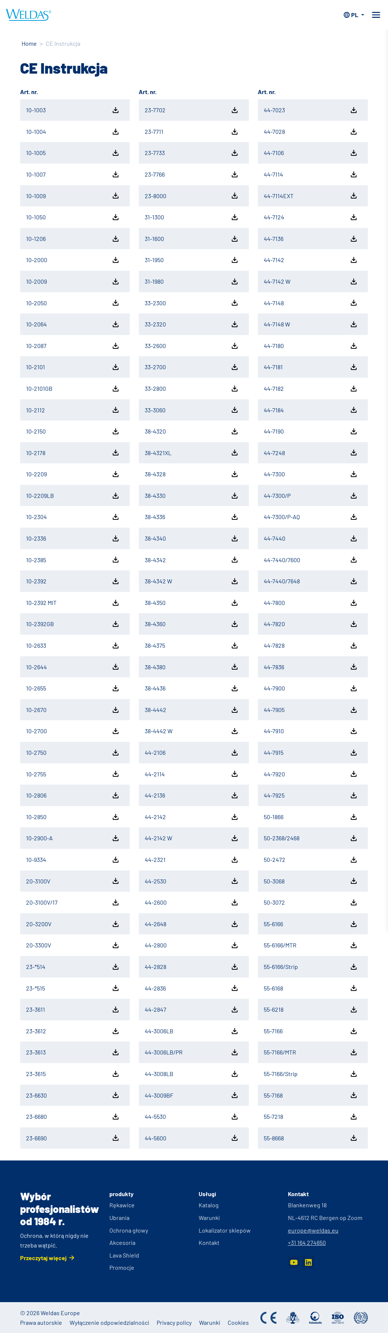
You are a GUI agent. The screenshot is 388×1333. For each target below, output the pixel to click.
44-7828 (311, 645)
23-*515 (73, 987)
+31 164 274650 (307, 1242)
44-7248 (311, 452)
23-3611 (73, 1009)
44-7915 (311, 752)
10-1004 (73, 131)
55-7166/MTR (311, 1052)
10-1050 (73, 217)
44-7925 (311, 795)
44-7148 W (311, 324)
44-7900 (311, 688)
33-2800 (192, 388)
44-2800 (192, 945)
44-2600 (192, 902)
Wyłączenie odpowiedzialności (109, 1322)
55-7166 (311, 1031)
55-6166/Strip (311, 966)
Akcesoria (122, 1242)
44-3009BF (192, 1095)
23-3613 (73, 1052)
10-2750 (73, 752)
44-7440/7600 (311, 559)
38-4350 (192, 602)
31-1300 (192, 217)
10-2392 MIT (73, 602)
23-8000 (192, 195)
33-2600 (192, 345)
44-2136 (192, 795)
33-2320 (192, 324)
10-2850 (73, 816)
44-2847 (192, 1009)
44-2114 (192, 773)
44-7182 (311, 388)
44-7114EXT (311, 195)
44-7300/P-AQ (311, 516)
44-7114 (311, 174)
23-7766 (192, 174)
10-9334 (73, 859)
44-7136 (311, 238)
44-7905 (311, 709)
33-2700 (192, 367)
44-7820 (311, 623)
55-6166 (311, 924)
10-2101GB (73, 388)
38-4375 (192, 645)
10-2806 (73, 795)
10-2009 (73, 281)
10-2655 (73, 688)
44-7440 (311, 538)
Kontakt (209, 1242)
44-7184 (311, 409)
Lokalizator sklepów (225, 1230)
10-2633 (73, 645)
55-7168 (311, 1095)
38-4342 (192, 559)
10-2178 (73, 452)
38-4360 (192, 623)
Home (29, 43)
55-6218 (311, 1009)
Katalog (209, 1204)
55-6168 (311, 987)
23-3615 (73, 1073)
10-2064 (73, 324)
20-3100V (73, 880)
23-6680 (73, 1116)
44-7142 (311, 259)
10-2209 (73, 474)
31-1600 (192, 238)
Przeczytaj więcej (43, 1257)
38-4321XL (192, 452)
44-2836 (192, 987)
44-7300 (311, 474)
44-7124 (311, 217)
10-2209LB (73, 495)
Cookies (238, 1322)
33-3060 (192, 409)
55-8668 (311, 1137)
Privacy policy (174, 1322)
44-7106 (311, 152)
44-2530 (192, 880)
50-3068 (311, 880)
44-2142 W (192, 838)
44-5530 (192, 1116)
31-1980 (192, 281)
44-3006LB (192, 1031)
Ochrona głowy (128, 1230)
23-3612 (73, 1031)
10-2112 (73, 409)
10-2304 (73, 516)
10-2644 (73, 666)
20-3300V (73, 945)
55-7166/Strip (311, 1073)
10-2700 (73, 731)
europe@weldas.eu (313, 1230)
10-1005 (73, 152)
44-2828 (192, 966)
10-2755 (73, 773)
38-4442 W (192, 731)
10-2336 (73, 538)
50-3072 (311, 902)
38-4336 (192, 516)
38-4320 (192, 431)
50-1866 (311, 816)
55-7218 (311, 1116)
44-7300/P (311, 495)
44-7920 (311, 773)
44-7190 (311, 431)
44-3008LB (192, 1073)
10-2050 (73, 302)
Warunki (209, 1217)
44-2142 (192, 816)
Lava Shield (124, 1255)
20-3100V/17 (73, 902)
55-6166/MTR (311, 945)
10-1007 (73, 174)
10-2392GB (73, 623)
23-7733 (192, 152)
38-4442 (192, 709)
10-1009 (73, 195)
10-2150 (73, 431)
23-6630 (73, 1095)
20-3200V (73, 924)
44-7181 (311, 367)
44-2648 (192, 924)
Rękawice (122, 1204)
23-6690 (73, 1137)
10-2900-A (73, 838)
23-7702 (192, 110)
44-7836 (311, 666)
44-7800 (311, 602)
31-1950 (192, 259)
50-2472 (311, 859)
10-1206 (73, 238)
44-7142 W (311, 281)
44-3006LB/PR (192, 1052)
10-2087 (73, 345)
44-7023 (311, 110)
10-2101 (73, 367)
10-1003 (73, 110)
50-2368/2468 (311, 838)
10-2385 (73, 559)
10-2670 (73, 709)
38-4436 (192, 688)
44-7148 (311, 302)
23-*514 (73, 966)
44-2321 (192, 859)
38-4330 (192, 495)
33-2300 (192, 302)
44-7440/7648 (311, 581)
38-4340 (192, 538)
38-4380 (192, 666)
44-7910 (311, 731)
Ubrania (119, 1217)
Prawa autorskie (41, 1322)
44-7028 (311, 131)
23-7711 (192, 131)
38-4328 (192, 474)
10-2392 (73, 581)
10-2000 (73, 259)
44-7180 (311, 345)
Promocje (121, 1267)
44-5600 (192, 1137)
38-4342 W (192, 581)
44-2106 (192, 752)
